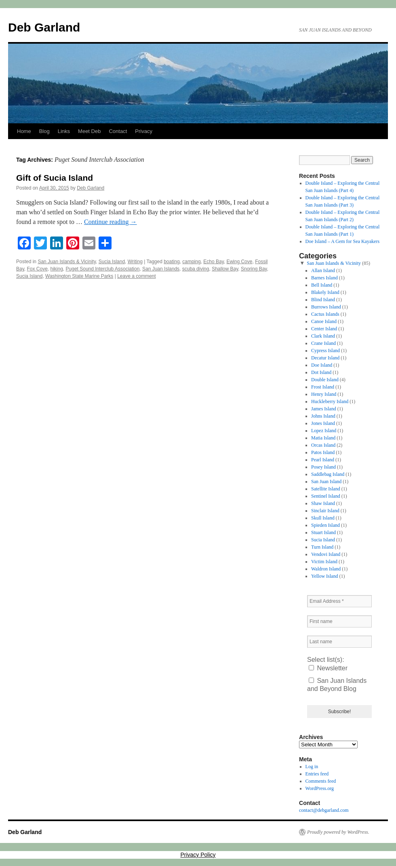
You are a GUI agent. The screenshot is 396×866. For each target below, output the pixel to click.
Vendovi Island (325, 554)
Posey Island (323, 467)
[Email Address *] (339, 601)
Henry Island (323, 394)
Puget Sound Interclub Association (103, 269)
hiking (57, 269)
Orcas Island (323, 445)
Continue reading (110, 221)
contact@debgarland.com (324, 810)
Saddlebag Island (327, 474)
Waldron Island (326, 569)
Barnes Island (324, 278)
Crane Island (323, 343)
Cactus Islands (325, 314)
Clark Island (323, 336)
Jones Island (323, 423)
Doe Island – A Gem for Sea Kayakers (342, 241)
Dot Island (321, 372)
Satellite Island (325, 489)
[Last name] (339, 642)
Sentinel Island (325, 496)
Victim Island (324, 561)
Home (24, 131)
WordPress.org (319, 788)
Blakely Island (325, 292)
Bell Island (321, 285)
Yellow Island (324, 576)
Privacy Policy (197, 854)
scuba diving (195, 269)
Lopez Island (323, 430)
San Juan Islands (160, 269)
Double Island (325, 379)
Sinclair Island (325, 510)
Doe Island (321, 365)
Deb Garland (44, 27)
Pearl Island (322, 460)
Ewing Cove (239, 261)
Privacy (143, 131)
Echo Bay (213, 261)
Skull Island (323, 518)
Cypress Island (325, 350)
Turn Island (322, 547)
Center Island (324, 329)
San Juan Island (326, 481)
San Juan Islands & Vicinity (67, 261)
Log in (311, 766)
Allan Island (323, 270)
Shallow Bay (225, 269)
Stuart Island (323, 532)
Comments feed (320, 781)
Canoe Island (324, 321)
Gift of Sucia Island (54, 177)
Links (64, 131)
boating (171, 261)
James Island (323, 409)
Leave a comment (136, 276)
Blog (44, 131)
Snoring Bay (254, 269)
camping (191, 261)
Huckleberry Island (329, 401)
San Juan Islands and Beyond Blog (337, 684)
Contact (118, 131)
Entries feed (317, 774)
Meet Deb (89, 131)
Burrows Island (326, 307)
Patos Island (323, 452)
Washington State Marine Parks (79, 276)
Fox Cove (37, 269)
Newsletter (328, 668)
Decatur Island (325, 358)
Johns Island (323, 416)
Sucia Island (112, 261)
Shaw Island (323, 503)
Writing (135, 261)
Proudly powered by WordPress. (338, 832)
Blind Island (323, 299)
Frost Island (322, 387)
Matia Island (323, 438)
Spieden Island (325, 525)
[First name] (339, 621)
